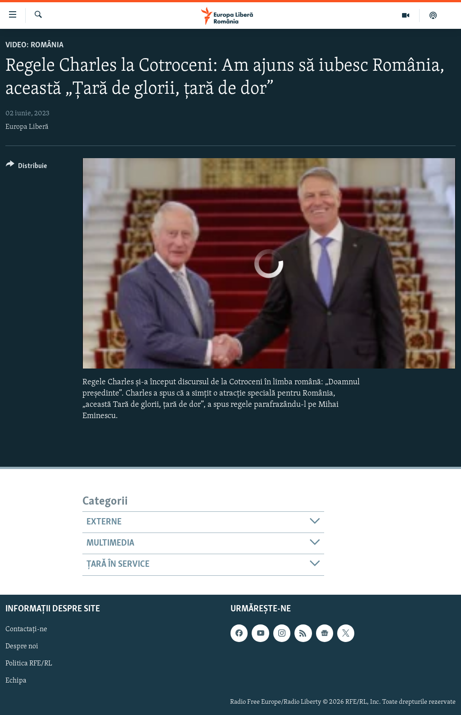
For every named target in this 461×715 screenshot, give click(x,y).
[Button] (26, 167)
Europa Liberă (27, 127)
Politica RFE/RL (28, 663)
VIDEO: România (34, 45)
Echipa (16, 680)
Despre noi (21, 646)
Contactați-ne (26, 629)
